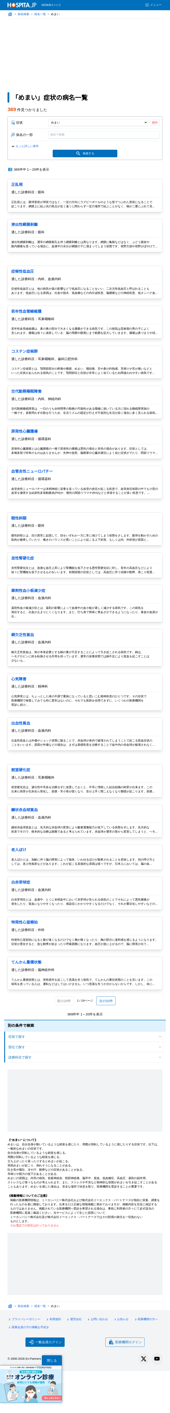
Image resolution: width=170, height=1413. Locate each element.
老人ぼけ (18, 884)
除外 (155, 123)
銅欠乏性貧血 (22, 665)
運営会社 (75, 1362)
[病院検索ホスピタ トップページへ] (22, 5)
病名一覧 (40, 14)
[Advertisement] (85, 52)
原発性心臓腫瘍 (24, 449)
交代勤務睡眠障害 (26, 405)
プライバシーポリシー (24, 1362)
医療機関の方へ (147, 1362)
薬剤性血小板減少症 (28, 621)
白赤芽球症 (20, 917)
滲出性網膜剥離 (24, 225)
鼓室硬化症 (20, 800)
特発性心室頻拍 (24, 961)
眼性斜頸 (18, 544)
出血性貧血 (20, 753)
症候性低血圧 (22, 276)
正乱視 (17, 185)
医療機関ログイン (125, 1384)
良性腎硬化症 (22, 588)
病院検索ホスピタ (51, 5)
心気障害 (18, 709)
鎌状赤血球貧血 (24, 840)
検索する (85, 154)
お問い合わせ (99, 1362)
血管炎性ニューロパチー (32, 493)
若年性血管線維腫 (26, 320)
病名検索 (23, 14)
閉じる (52, 1360)
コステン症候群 (24, 365)
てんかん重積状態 (26, 1005)
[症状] (97, 122)
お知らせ (122, 1362)
